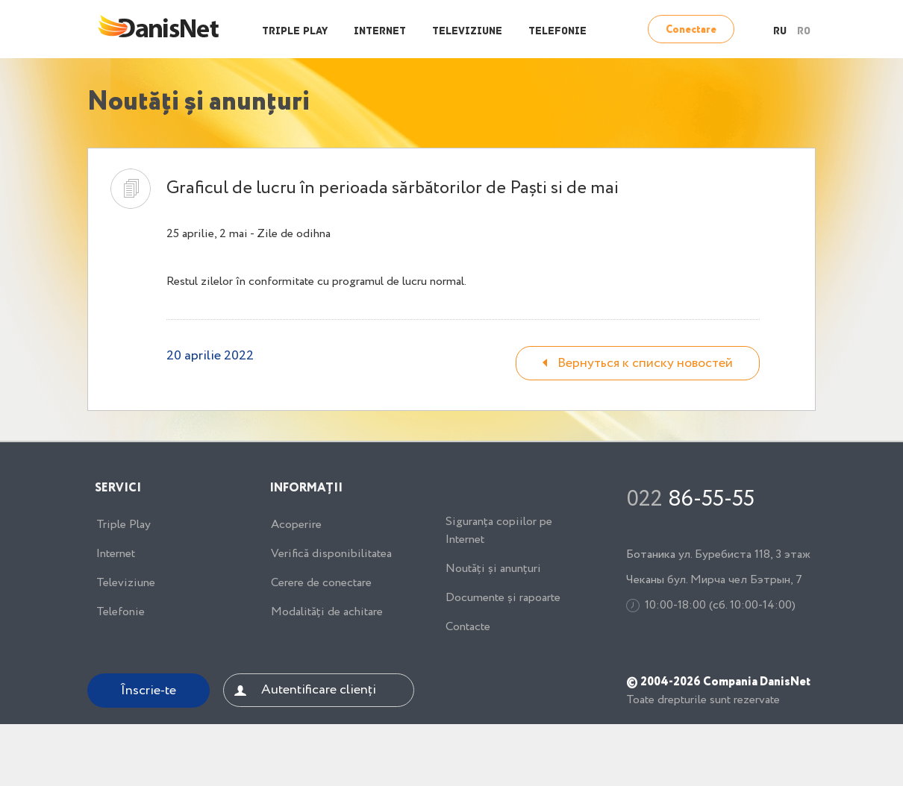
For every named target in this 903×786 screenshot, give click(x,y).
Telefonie (557, 31)
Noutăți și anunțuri (493, 569)
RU (780, 31)
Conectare (691, 30)
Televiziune (467, 31)
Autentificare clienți (318, 690)
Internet (380, 31)
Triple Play (295, 31)
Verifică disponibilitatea (331, 554)
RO (803, 31)
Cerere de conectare (321, 583)
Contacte (468, 627)
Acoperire (296, 525)
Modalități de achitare (327, 612)
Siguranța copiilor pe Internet (499, 531)
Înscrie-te (148, 690)
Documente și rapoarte (503, 598)
